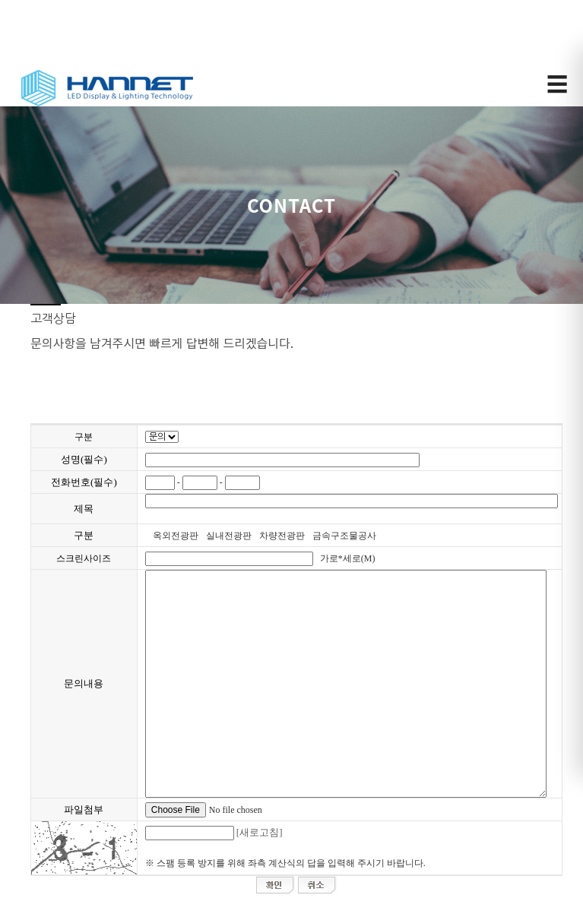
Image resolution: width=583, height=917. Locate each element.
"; (162, 437)
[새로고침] (259, 832)
